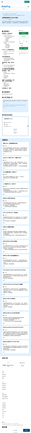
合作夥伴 (4, 407)
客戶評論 (4, 411)
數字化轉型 (4, 395)
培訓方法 (4, 376)
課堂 (22, 45)
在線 (22, 43)
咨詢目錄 (4, 389)
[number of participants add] (27, 41)
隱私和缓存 (15, 430)
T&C (3, 417)
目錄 (3, 372)
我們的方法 (4, 383)
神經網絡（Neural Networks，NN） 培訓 (9, 15)
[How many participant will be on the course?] (24, 42)
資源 (3, 378)
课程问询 (24, 33)
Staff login (15, 432)
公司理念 (4, 404)
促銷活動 (4, 374)
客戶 (3, 409)
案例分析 (4, 385)
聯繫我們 (26, 430)
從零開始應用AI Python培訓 (20, 15)
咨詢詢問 (24, 36)
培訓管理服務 (5, 396)
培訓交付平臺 (5, 398)
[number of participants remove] (20, 41)
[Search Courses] (14, 9)
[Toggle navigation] (28, 6)
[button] (27, 126)
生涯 (3, 413)
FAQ (3, 415)
